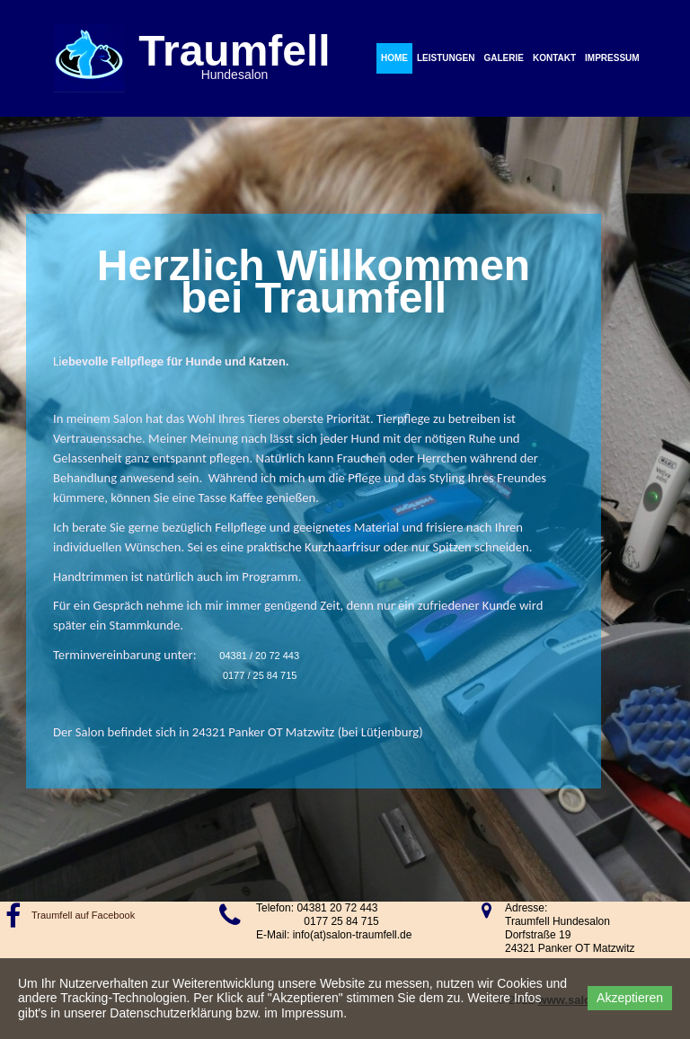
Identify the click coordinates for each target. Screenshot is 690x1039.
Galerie (503, 58)
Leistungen (445, 58)
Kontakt (554, 58)
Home (394, 58)
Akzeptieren (630, 998)
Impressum (612, 58)
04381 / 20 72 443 (255, 655)
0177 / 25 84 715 (260, 675)
